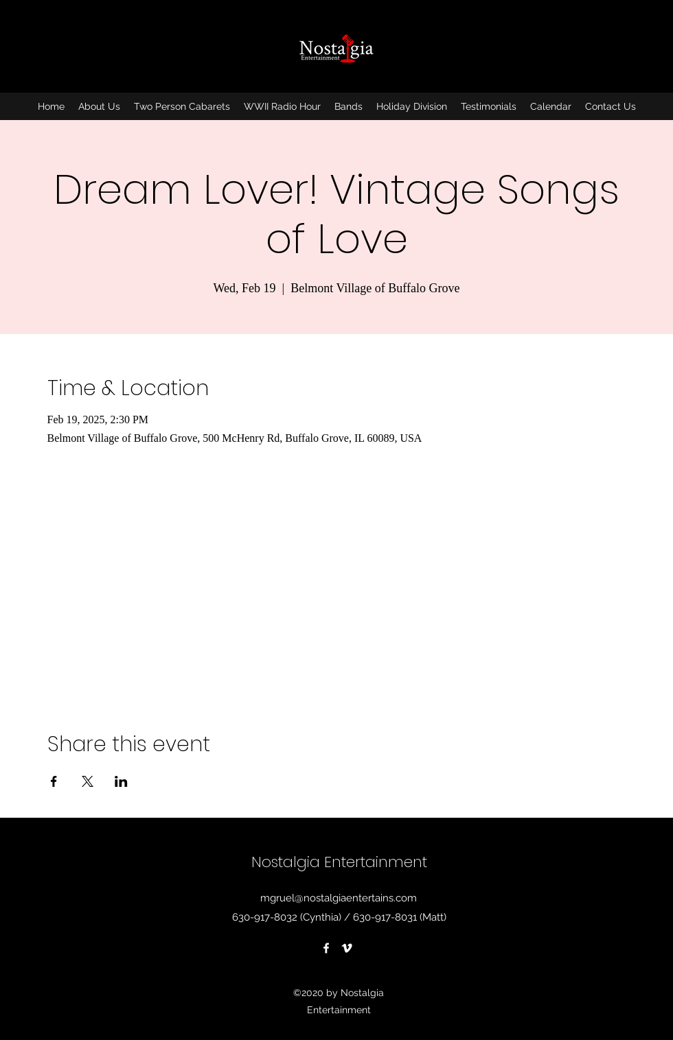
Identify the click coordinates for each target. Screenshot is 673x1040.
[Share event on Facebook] (53, 781)
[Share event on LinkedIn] (121, 781)
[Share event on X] (87, 781)
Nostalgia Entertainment (339, 862)
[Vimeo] (347, 948)
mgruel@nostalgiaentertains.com (338, 898)
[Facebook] (326, 948)
